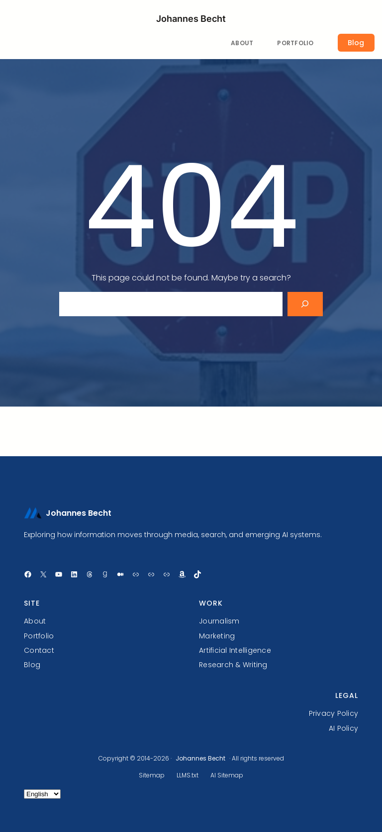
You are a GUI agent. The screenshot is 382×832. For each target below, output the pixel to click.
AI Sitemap (226, 775)
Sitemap (152, 775)
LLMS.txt (187, 775)
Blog (356, 43)
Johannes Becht (191, 18)
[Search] (305, 304)
